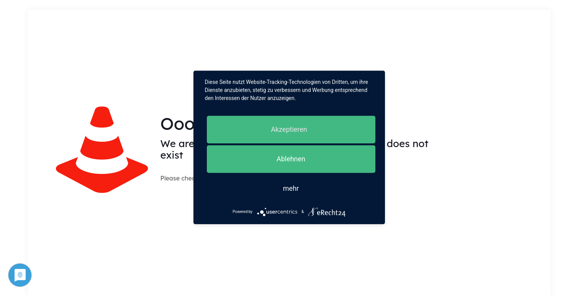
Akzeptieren (289, 129)
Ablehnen (291, 159)
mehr (291, 188)
